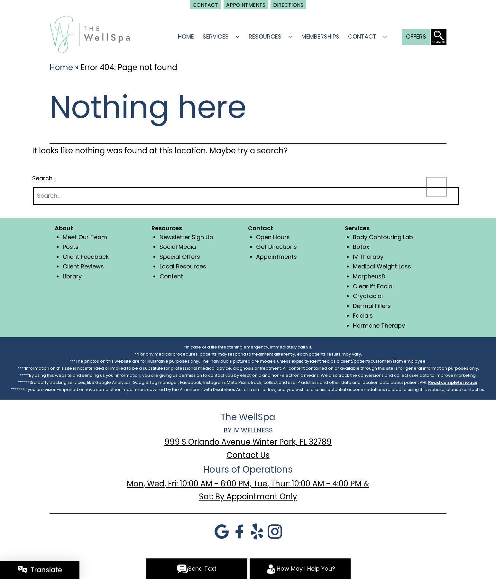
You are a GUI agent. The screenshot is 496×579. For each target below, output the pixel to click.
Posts (70, 247)
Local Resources (183, 266)
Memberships (320, 36)
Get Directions (276, 247)
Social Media (178, 247)
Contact (362, 36)
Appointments (276, 257)
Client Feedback (86, 257)
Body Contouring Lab (383, 237)
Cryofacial (368, 296)
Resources (265, 36)
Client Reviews (83, 266)
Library (72, 276)
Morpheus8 (369, 276)
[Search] (246, 196)
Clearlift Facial (373, 286)
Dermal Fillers (372, 306)
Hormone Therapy (379, 325)
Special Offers (180, 257)
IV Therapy (368, 257)
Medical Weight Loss (382, 266)
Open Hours (273, 237)
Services (216, 36)
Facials (363, 316)
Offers (416, 36)
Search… (43, 178)
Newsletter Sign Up (186, 237)
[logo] (90, 34)
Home (186, 36)
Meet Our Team (85, 237)
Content (171, 276)
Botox (361, 247)
